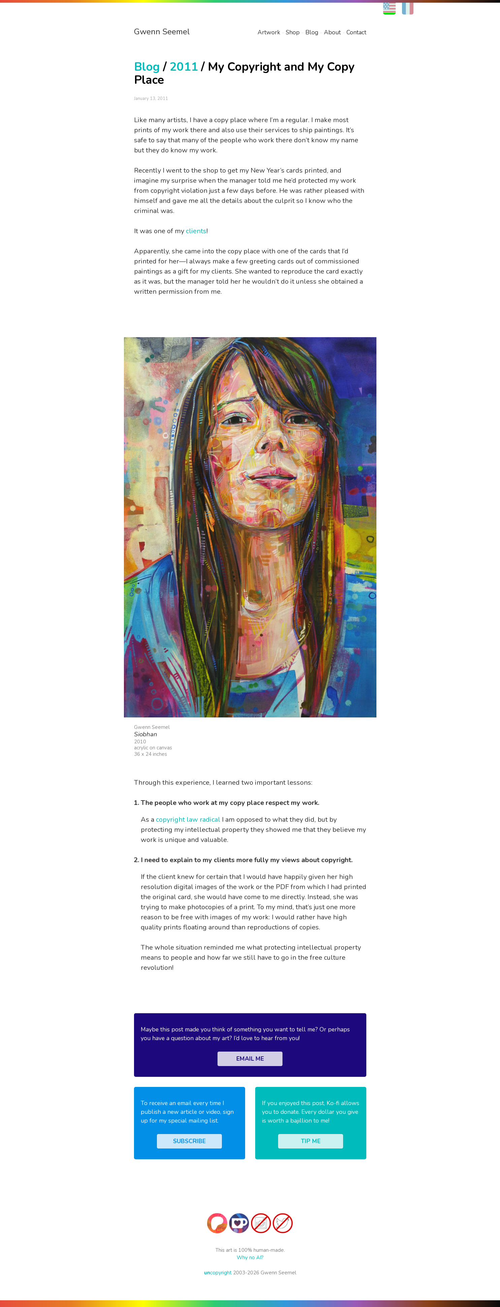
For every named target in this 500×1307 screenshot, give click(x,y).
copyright (218, 1272)
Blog (311, 32)
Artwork (269, 32)
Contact (356, 32)
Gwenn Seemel (162, 31)
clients (196, 231)
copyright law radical (188, 819)
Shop (293, 32)
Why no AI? (250, 1257)
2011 (184, 67)
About (332, 32)
